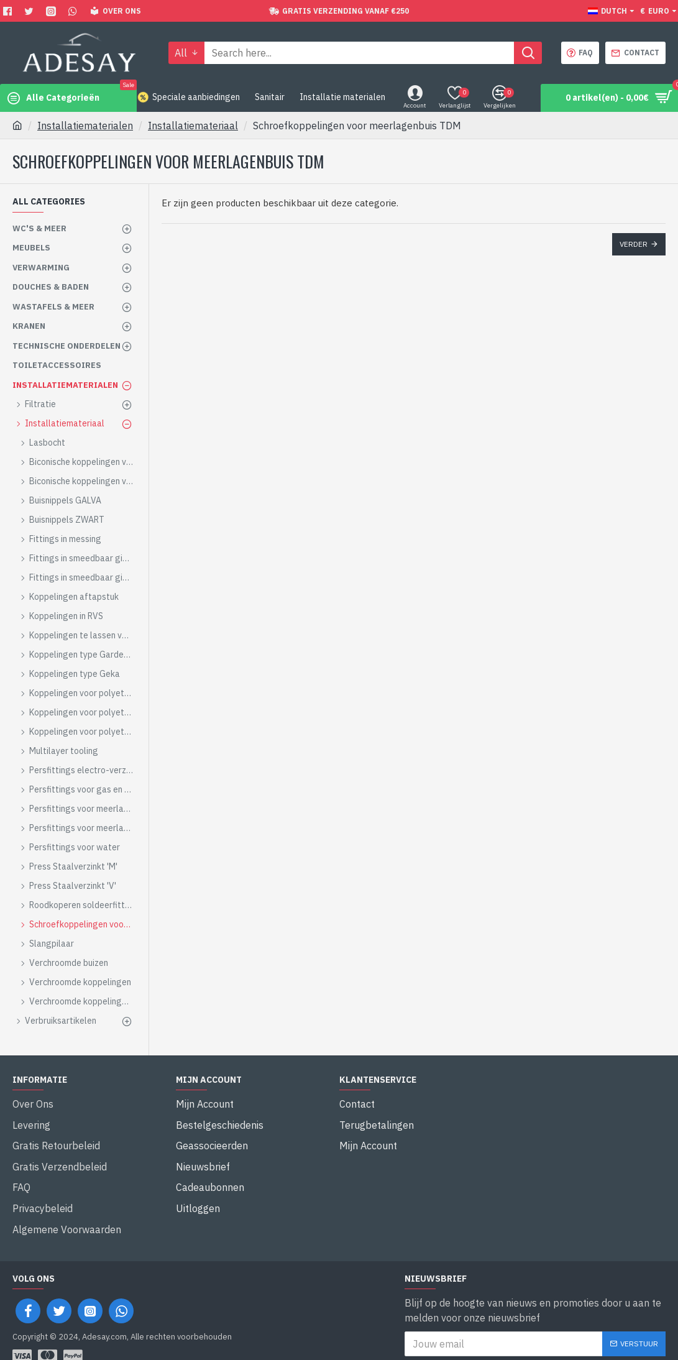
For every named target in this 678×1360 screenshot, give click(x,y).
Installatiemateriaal (193, 125)
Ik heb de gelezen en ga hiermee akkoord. (518, 1332)
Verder (634, 244)
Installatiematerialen (85, 125)
